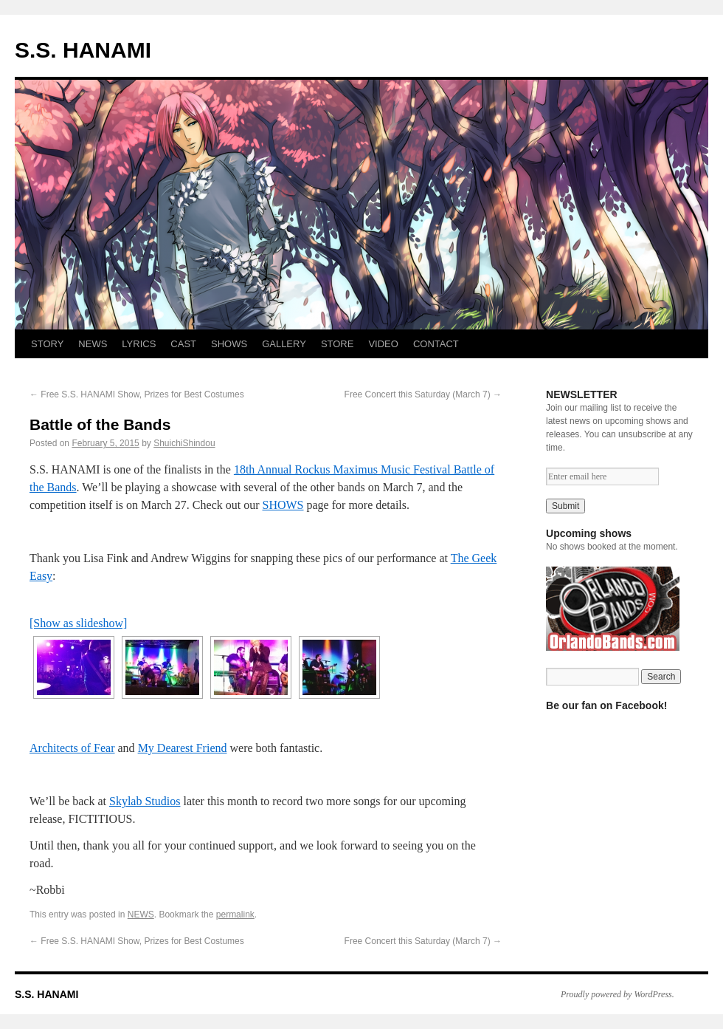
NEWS (92, 343)
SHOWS (229, 343)
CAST (183, 343)
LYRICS (139, 343)
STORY (47, 343)
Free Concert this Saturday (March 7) (423, 394)
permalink (235, 914)
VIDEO (383, 343)
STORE (337, 343)
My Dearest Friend (182, 748)
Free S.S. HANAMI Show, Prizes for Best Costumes (137, 394)
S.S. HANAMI (83, 50)
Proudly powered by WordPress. (617, 994)
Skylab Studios (144, 801)
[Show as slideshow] (78, 623)
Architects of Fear (72, 748)
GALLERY (284, 343)
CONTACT (436, 343)
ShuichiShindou (184, 443)
